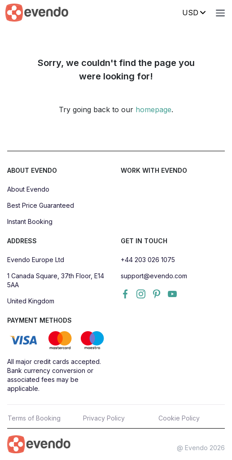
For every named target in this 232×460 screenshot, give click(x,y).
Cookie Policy (179, 418)
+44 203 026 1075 (148, 259)
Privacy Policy (104, 418)
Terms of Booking (34, 418)
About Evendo (28, 189)
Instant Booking (30, 221)
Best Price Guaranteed (40, 205)
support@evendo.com (154, 276)
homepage (153, 109)
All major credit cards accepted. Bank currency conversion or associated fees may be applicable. (54, 375)
